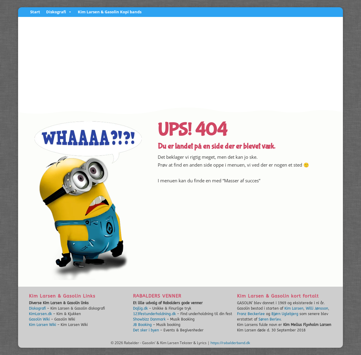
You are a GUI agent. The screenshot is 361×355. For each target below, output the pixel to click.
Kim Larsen (293, 308)
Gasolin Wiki (39, 319)
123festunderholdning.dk (154, 314)
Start (35, 12)
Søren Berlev (269, 319)
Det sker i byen (146, 330)
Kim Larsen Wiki (42, 325)
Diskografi (59, 12)
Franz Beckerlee (251, 314)
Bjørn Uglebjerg (284, 314)
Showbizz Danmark (149, 319)
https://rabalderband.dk (230, 342)
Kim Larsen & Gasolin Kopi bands (109, 12)
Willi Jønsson (317, 308)
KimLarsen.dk (40, 314)
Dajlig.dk (140, 308)
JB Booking (142, 325)
